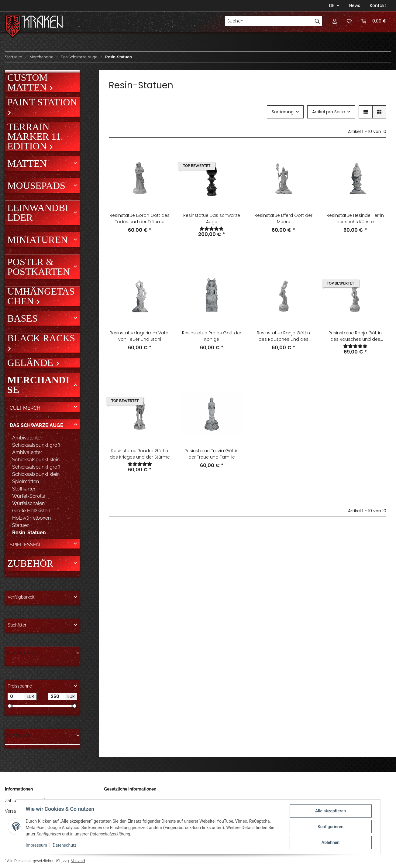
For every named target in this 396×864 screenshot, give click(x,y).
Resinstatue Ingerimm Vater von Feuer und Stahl (140, 336)
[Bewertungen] (212, 229)
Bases (22, 318)
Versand (78, 861)
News (354, 5)
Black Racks (41, 338)
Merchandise (38, 384)
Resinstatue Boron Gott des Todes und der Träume (140, 218)
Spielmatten (25, 481)
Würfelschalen (28, 503)
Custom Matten (28, 82)
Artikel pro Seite (328, 112)
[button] (334, 21)
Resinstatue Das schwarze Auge (211, 218)
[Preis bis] (56, 697)
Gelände (31, 362)
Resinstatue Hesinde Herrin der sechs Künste (355, 218)
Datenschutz (64, 845)
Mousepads (36, 185)
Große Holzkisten (31, 511)
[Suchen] (269, 21)
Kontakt (378, 5)
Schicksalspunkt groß (36, 467)
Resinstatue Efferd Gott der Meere (283, 218)
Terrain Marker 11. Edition (35, 136)
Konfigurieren (330, 826)
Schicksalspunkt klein (36, 474)
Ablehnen (330, 842)
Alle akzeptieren (330, 810)
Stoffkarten (24, 489)
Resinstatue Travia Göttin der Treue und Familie (211, 454)
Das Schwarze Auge (36, 425)
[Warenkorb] (373, 21)
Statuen (20, 525)
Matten (27, 163)
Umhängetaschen (40, 296)
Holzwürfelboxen (31, 518)
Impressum (36, 845)
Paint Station (42, 102)
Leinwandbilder (37, 212)
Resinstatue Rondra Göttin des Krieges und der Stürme (140, 454)
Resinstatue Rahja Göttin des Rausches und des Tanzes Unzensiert (355, 336)
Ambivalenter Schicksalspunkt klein (36, 456)
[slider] (9, 706)
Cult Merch (25, 408)
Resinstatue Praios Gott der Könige (211, 336)
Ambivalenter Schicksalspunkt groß (36, 441)
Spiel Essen (25, 545)
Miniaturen (37, 239)
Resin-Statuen (29, 532)
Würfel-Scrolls (28, 496)
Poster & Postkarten (38, 266)
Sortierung (283, 112)
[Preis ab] (15, 697)
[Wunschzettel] (349, 21)
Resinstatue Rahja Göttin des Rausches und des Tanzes (283, 336)
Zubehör (30, 563)
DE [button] (331, 5)
